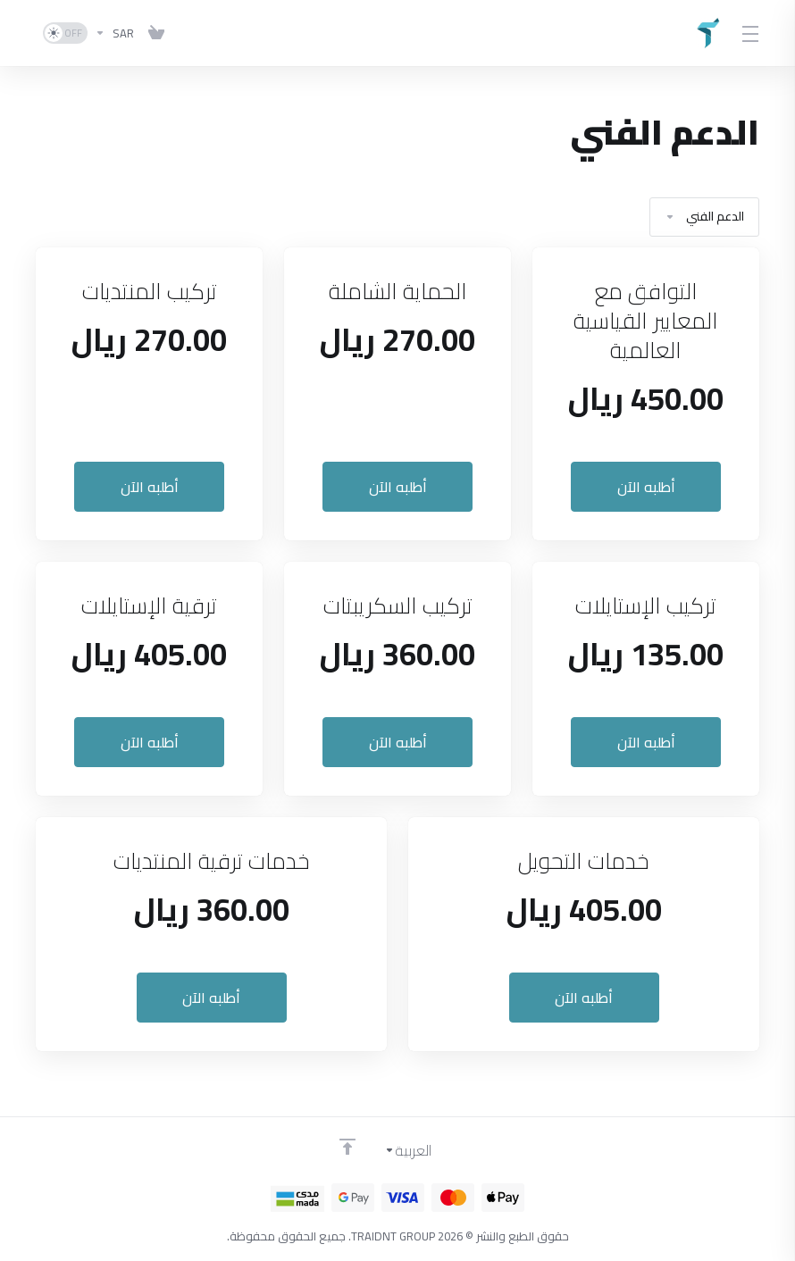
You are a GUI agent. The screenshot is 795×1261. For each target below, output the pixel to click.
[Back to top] (347, 1146)
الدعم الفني (704, 217)
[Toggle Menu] (750, 33)
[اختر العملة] (114, 33)
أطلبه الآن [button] (646, 486)
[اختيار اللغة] (420, 1150)
